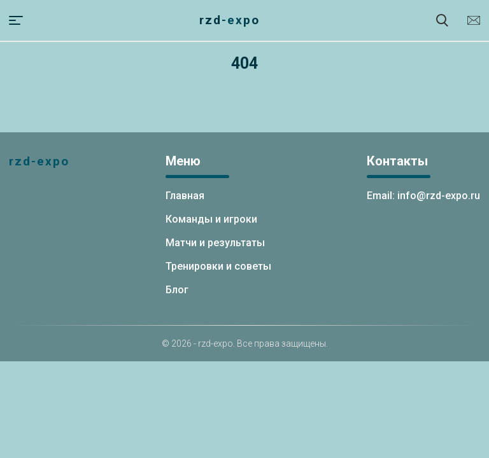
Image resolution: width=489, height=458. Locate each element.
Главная (185, 196)
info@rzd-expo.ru (473, 20)
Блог (177, 290)
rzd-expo (229, 20)
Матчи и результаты (215, 243)
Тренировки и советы (218, 266)
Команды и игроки (211, 219)
